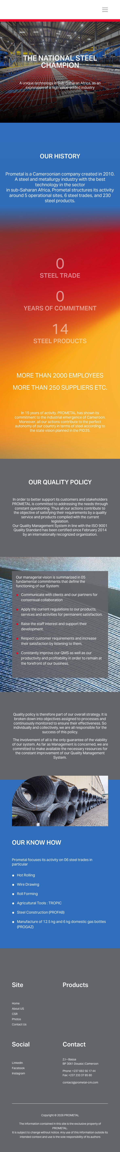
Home (16, 1003)
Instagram (18, 1073)
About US (18, 1008)
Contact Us (19, 1024)
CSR (15, 1014)
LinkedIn (17, 1063)
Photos (16, 1019)
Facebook (18, 1068)
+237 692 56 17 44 (84, 1071)
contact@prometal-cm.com (80, 1082)
